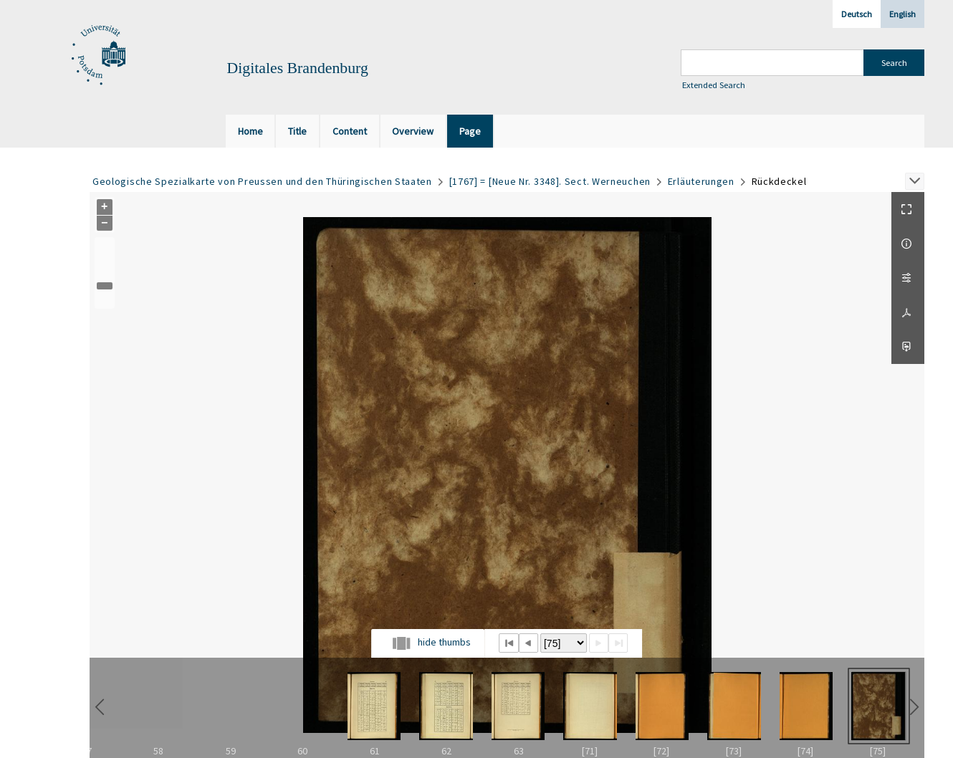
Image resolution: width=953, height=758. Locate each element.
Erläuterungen (701, 181)
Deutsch (856, 14)
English (902, 14)
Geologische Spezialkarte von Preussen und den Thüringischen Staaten (262, 181)
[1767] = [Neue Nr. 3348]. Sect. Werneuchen (550, 181)
